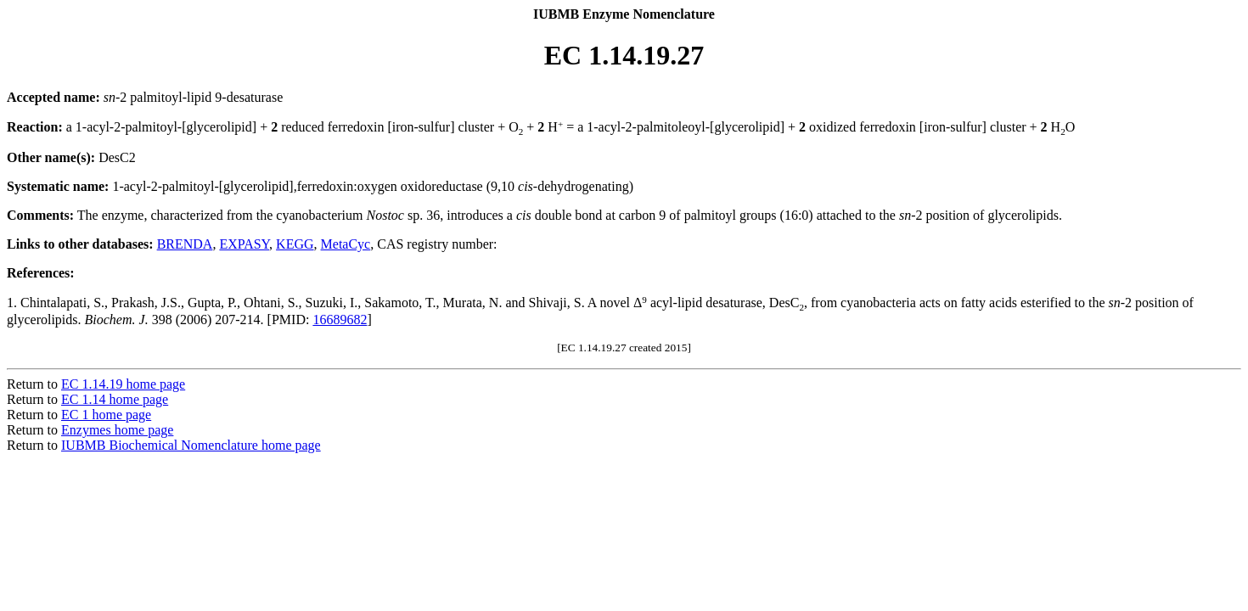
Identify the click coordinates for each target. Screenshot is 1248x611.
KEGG (294, 244)
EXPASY (244, 244)
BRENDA (185, 244)
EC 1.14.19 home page (123, 384)
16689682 (339, 319)
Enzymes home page (117, 430)
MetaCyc (346, 244)
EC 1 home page (106, 414)
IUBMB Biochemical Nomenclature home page (191, 445)
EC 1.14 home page (114, 399)
